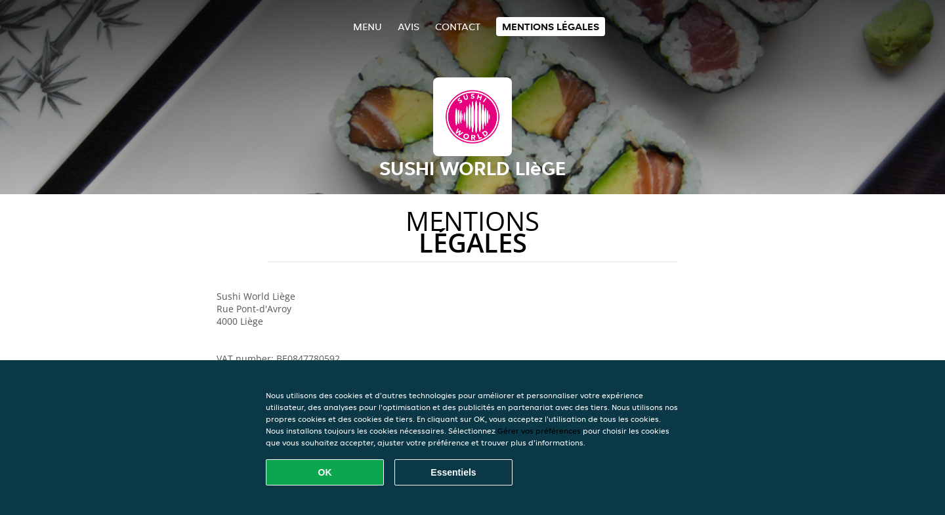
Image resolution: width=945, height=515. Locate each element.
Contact (457, 26)
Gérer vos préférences (539, 431)
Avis (408, 26)
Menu (367, 26)
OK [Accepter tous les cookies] (325, 472)
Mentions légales (550, 26)
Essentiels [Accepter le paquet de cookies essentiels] (453, 472)
